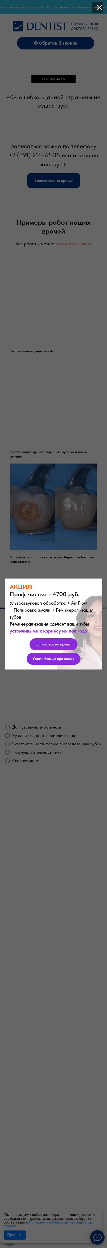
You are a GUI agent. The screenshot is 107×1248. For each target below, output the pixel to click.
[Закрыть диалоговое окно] (99, 7)
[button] (53, 644)
